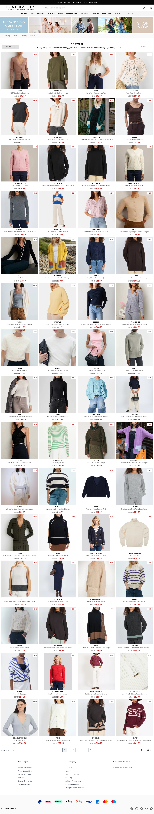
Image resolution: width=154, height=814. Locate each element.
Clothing (24, 36)
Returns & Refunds (25, 781)
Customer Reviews (72, 784)
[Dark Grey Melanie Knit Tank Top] (19, 121)
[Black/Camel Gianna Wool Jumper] (57, 537)
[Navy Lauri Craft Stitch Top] (19, 259)
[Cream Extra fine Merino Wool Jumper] (19, 398)
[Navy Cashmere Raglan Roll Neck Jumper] (134, 398)
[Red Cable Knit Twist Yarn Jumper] (96, 675)
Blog (67, 771)
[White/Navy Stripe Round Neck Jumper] (57, 490)
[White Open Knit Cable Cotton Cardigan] (134, 675)
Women (16, 36)
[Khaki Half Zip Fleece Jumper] (96, 444)
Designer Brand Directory (74, 788)
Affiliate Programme (73, 781)
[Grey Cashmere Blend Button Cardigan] (134, 306)
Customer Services (25, 768)
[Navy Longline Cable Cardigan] (96, 537)
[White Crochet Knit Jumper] (134, 74)
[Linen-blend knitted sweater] (134, 121)
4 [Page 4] (77, 750)
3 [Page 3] (73, 750)
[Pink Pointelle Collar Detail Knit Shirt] (96, 213)
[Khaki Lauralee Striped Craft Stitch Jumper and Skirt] (19, 537)
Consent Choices (24, 784)
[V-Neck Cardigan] (19, 722)
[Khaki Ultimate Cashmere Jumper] (57, 74)
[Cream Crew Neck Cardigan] (134, 167)
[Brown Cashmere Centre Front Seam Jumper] (134, 259)
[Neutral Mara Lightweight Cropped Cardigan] (134, 213)
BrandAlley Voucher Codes (123, 768)
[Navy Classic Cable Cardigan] (96, 259)
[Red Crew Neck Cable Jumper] (57, 675)
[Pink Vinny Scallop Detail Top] (19, 74)
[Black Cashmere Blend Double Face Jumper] (96, 167)
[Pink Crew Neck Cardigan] (19, 167)
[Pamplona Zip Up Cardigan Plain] (96, 490)
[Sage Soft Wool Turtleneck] (134, 352)
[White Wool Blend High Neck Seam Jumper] (19, 490)
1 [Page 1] (64, 750)
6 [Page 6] (86, 750)
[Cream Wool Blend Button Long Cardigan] (19, 306)
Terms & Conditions (25, 771)
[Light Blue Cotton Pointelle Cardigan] (96, 398)
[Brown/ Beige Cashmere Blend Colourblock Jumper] (96, 722)
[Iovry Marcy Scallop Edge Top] (96, 74)
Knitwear (32, 36)
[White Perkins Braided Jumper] (19, 629)
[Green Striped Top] (57, 444)
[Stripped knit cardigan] (19, 675)
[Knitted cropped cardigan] (19, 352)
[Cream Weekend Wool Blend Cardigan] (57, 722)
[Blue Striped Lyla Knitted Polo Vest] (57, 213)
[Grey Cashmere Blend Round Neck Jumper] (134, 490)
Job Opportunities (72, 774)
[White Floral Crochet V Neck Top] (57, 121)
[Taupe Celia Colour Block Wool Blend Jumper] (96, 629)
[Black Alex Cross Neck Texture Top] (19, 444)
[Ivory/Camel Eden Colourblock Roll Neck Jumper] (19, 583)
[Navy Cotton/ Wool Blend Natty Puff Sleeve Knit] (96, 306)
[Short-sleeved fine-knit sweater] (57, 352)
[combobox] (89, 8)
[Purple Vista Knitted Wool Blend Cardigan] (134, 444)
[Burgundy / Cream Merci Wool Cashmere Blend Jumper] (134, 722)
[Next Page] (94, 750)
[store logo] (18, 7)
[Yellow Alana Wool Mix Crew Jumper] (57, 306)
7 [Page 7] (90, 750)
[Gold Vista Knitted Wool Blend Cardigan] (57, 259)
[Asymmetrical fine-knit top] (96, 352)
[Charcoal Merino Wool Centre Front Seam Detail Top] (19, 213)
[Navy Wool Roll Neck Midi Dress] (57, 583)
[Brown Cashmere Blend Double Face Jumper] (57, 629)
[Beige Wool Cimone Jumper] (96, 583)
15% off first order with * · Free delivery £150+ (77, 2)
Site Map (68, 778)
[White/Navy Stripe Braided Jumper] (134, 583)
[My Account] (144, 8)
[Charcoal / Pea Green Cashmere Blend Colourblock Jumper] (134, 629)
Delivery (21, 778)
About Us (69, 768)
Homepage (7, 36)
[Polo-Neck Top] (134, 537)
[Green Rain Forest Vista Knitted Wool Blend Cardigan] (96, 121)
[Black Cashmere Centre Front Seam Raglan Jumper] (57, 167)
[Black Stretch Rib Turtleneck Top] (57, 398)
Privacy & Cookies (24, 774)
